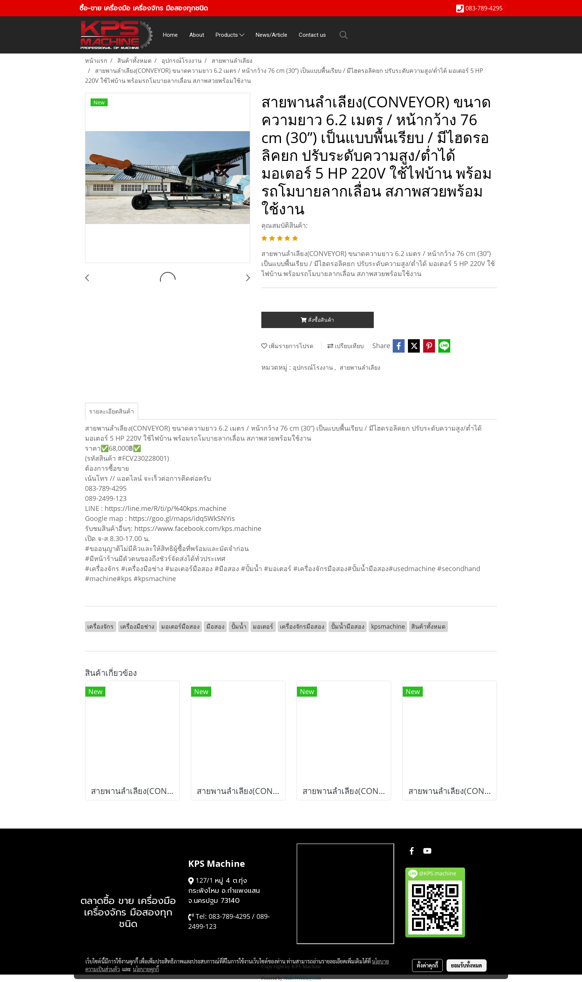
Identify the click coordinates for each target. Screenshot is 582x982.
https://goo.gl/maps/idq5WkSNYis (182, 518)
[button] (344, 35)
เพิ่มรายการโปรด (287, 346)
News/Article (271, 35)
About (196, 35)
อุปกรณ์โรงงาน (313, 367)
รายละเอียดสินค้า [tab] (111, 411)
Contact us (312, 35)
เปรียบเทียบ (345, 346)
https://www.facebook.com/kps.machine (197, 528)
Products (230, 35)
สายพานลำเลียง (360, 367)
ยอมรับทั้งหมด (466, 965)
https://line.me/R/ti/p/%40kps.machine (165, 508)
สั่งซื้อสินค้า (317, 319)
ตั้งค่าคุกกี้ (427, 965)
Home (170, 35)
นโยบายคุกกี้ (146, 969)
